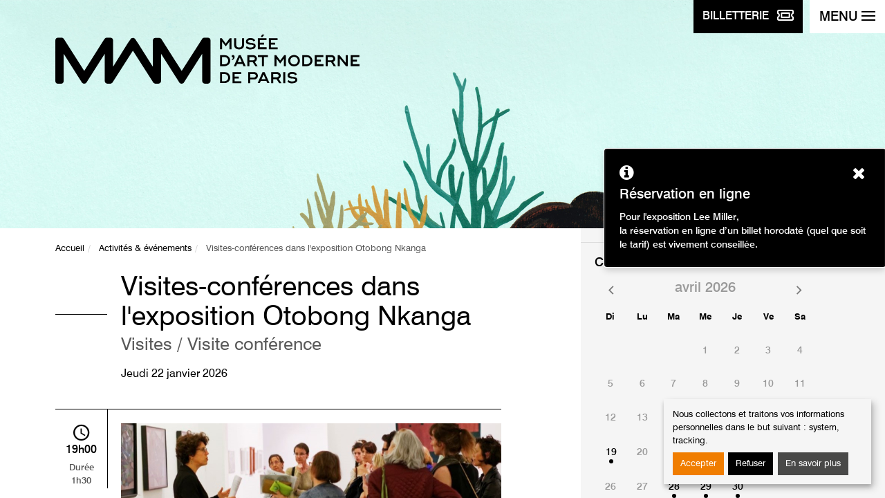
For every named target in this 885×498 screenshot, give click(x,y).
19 (611, 452)
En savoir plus (813, 463)
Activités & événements (145, 248)
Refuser (750, 463)
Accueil (69, 248)
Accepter (698, 463)
